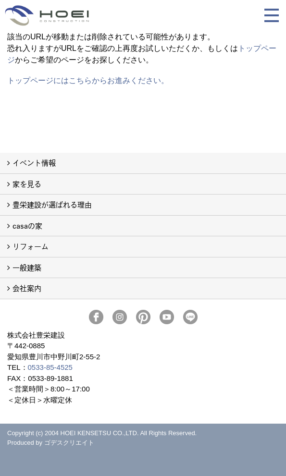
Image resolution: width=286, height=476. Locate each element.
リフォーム (30, 246)
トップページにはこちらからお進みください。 (88, 80)
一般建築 (26, 267)
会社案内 (26, 288)
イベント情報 (34, 162)
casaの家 (27, 225)
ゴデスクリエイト (69, 442)
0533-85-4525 (50, 367)
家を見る (26, 183)
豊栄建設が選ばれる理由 (52, 204)
